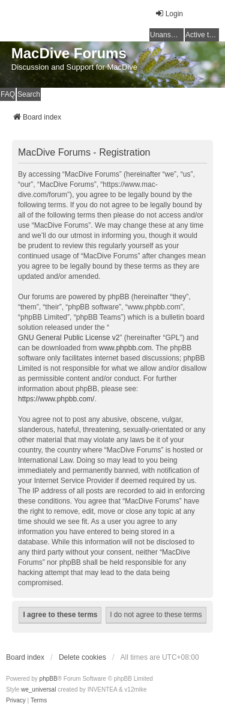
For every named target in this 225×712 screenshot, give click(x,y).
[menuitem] (16, 700)
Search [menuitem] (28, 94)
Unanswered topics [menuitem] (167, 35)
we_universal (38, 689)
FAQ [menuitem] (8, 94)
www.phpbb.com (125, 348)
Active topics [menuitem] (202, 35)
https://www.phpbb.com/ (56, 399)
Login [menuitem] (169, 13)
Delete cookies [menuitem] (82, 657)
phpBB (49, 678)
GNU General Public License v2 (68, 337)
